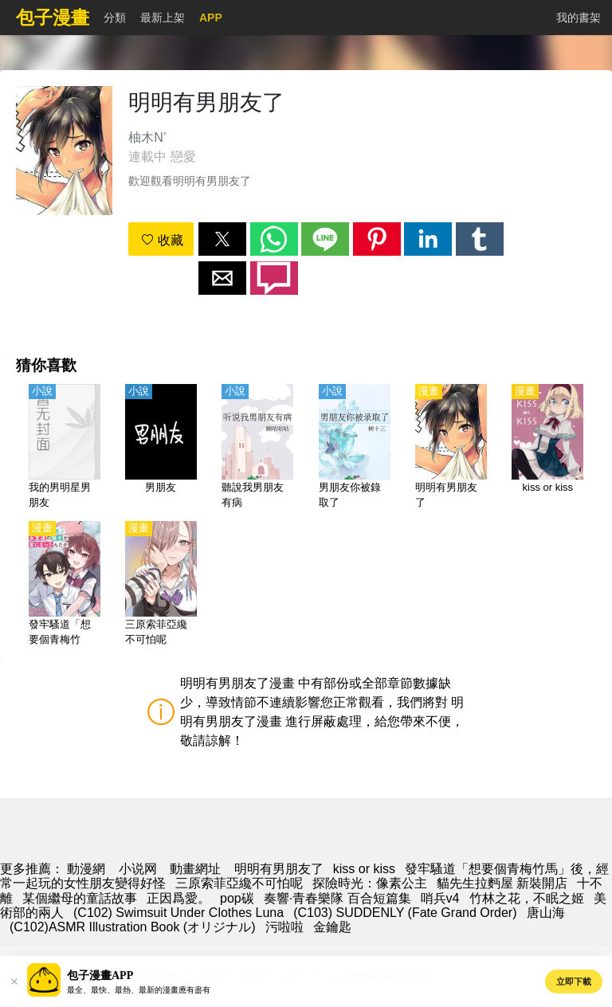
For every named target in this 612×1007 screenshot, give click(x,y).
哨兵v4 (440, 898)
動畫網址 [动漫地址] (195, 869)
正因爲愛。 (178, 898)
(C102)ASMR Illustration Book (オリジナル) (133, 927)
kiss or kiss (364, 869)
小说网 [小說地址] (138, 869)
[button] (222, 239)
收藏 (161, 240)
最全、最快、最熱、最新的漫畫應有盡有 (138, 989)
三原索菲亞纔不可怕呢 (239, 883)
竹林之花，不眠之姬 (526, 898)
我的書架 (578, 17)
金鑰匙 (332, 927)
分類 (115, 17)
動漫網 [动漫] (86, 869)
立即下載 (573, 981)
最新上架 (162, 17)
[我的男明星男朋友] (64, 447)
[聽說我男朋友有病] (257, 447)
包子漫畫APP (100, 976)
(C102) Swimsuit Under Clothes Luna (178, 912)
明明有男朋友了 (279, 869)
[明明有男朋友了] (451, 447)
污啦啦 (284, 927)
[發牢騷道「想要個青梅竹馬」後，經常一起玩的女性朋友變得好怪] (64, 584)
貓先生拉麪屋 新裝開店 (502, 883)
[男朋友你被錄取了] (354, 447)
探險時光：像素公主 (369, 883)
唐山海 (546, 912)
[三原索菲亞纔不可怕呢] (161, 584)
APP (210, 17)
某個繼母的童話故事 (79, 898)
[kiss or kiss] (547, 447)
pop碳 (237, 898)
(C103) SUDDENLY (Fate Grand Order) (404, 912)
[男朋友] (161, 447)
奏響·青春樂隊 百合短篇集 (337, 898)
